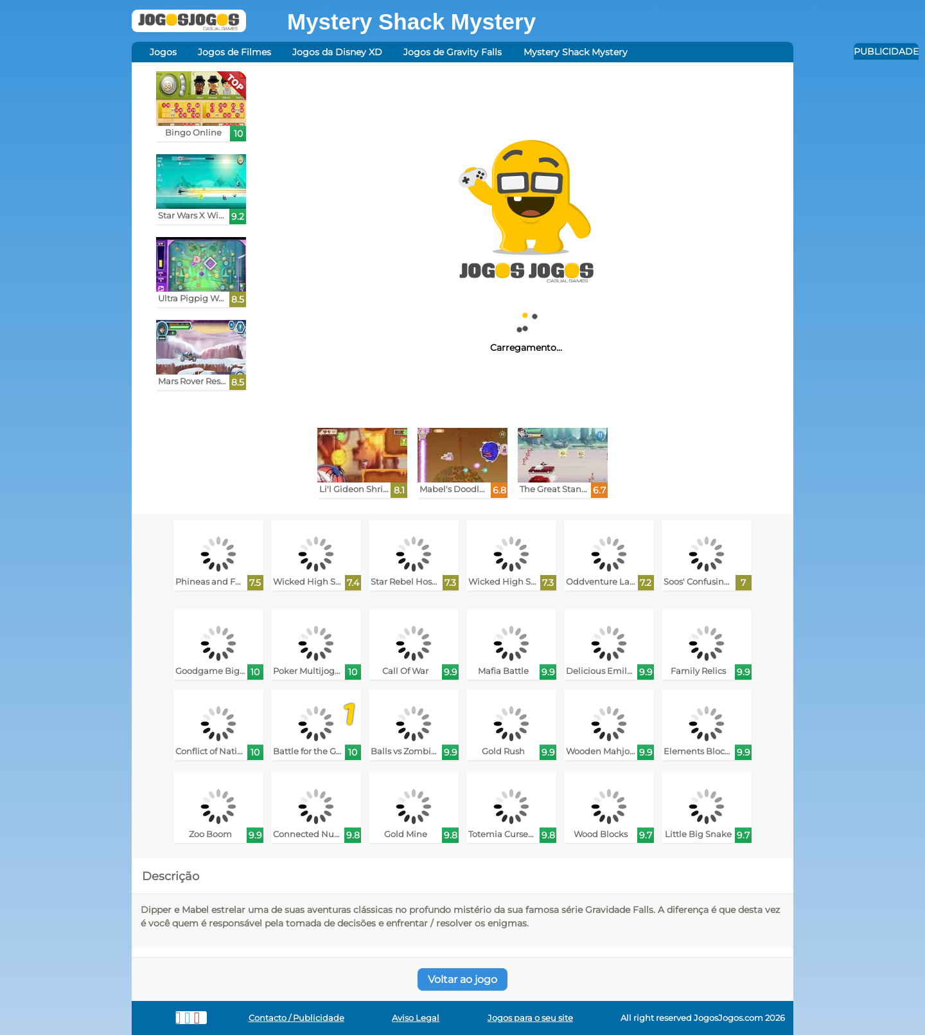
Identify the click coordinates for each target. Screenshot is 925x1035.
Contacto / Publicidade (296, 1018)
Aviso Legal (415, 1018)
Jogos (163, 52)
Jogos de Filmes (234, 52)
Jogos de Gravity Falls (452, 52)
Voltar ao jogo (462, 979)
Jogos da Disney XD (337, 52)
